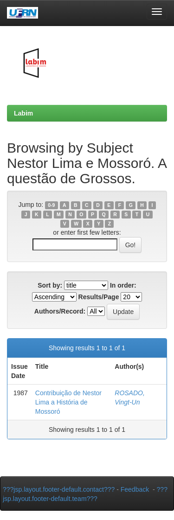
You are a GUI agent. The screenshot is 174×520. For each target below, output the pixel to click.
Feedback (135, 489)
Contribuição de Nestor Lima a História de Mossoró (68, 402)
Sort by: (50, 285)
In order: (123, 285)
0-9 (51, 205)
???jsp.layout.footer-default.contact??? (59, 489)
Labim (23, 113)
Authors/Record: (59, 311)
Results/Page (98, 297)
